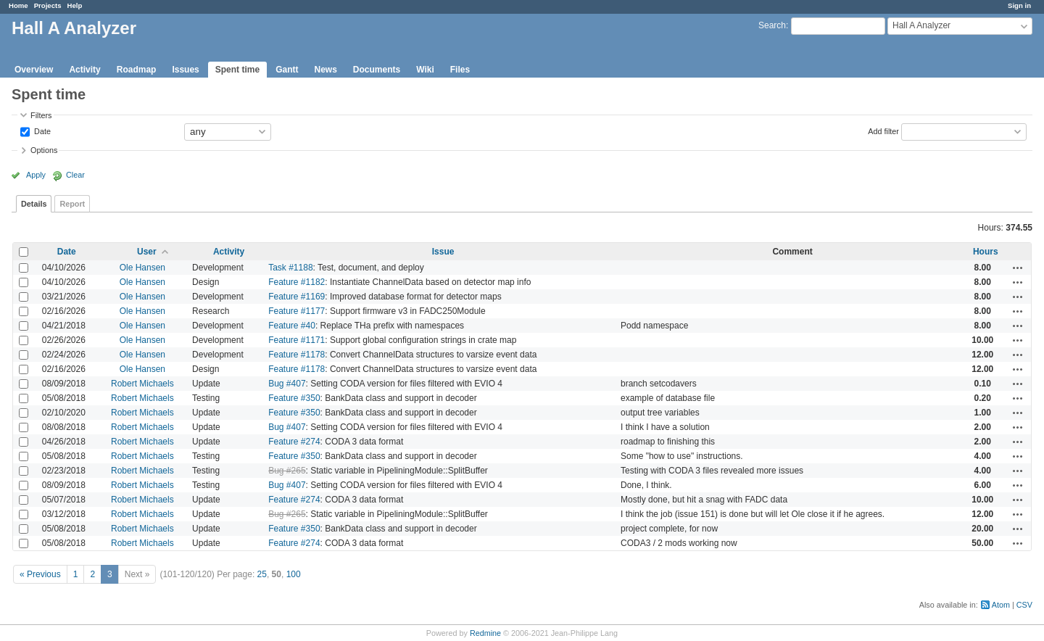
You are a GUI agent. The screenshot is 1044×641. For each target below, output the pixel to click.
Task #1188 (290, 267)
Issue (443, 252)
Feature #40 (291, 325)
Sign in (1019, 5)
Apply (36, 174)
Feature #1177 (296, 311)
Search (772, 25)
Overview (33, 70)
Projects (48, 5)
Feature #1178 (296, 355)
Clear (75, 174)
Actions (1018, 267)
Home (18, 5)
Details (33, 203)
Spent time (237, 70)
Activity (84, 70)
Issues (185, 70)
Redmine (485, 633)
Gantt (287, 70)
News (325, 70)
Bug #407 (286, 384)
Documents (376, 70)
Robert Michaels (142, 384)
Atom (1001, 604)
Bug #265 (286, 471)
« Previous (40, 574)
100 (293, 574)
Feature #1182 (296, 282)
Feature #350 (294, 398)
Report (72, 203)
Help (75, 5)
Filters (40, 115)
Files (460, 70)
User (147, 252)
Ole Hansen (142, 267)
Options (43, 150)
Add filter (883, 130)
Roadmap (137, 70)
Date (41, 130)
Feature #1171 (296, 340)
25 (262, 574)
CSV (1024, 604)
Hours (985, 252)
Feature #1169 (296, 296)
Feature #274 (294, 442)
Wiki (425, 70)
